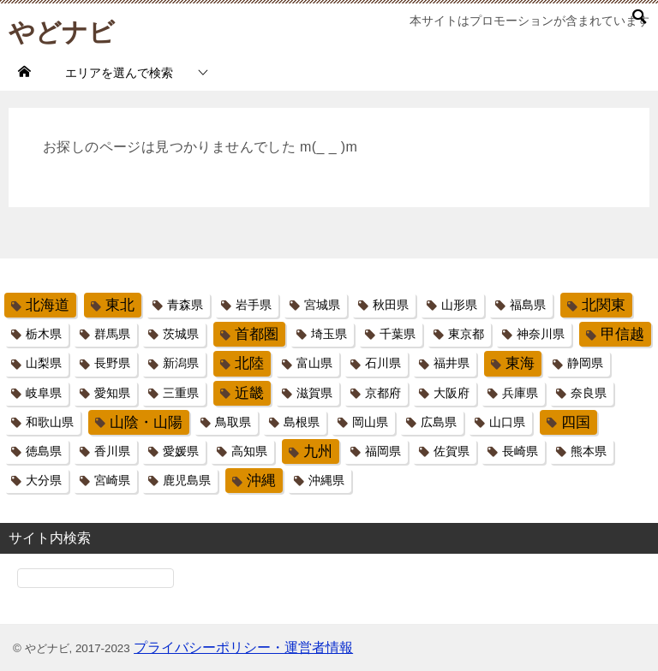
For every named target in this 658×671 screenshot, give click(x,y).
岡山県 (370, 422)
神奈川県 (541, 334)
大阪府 (452, 393)
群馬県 (112, 334)
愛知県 (112, 393)
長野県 (112, 363)
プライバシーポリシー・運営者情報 (243, 647)
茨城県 (181, 334)
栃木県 (44, 334)
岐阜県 (44, 393)
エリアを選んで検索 (119, 73)
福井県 (452, 363)
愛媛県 (181, 451)
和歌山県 (50, 422)
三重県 (181, 393)
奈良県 (589, 393)
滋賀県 (314, 393)
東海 (520, 363)
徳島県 (44, 451)
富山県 (314, 363)
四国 (575, 422)
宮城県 (322, 305)
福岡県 (383, 451)
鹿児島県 (187, 480)
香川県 (112, 451)
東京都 (466, 334)
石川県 (383, 363)
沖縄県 (326, 480)
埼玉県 (329, 334)
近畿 (249, 393)
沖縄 (261, 480)
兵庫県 (520, 393)
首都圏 (256, 334)
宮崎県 (112, 480)
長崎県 (520, 451)
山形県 (459, 305)
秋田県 (391, 305)
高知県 (249, 451)
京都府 (383, 393)
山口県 (507, 422)
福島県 (528, 305)
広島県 (439, 422)
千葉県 (398, 334)
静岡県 (585, 363)
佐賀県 (452, 451)
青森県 (185, 305)
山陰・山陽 (146, 422)
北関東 (603, 305)
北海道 (47, 305)
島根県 (302, 422)
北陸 (249, 363)
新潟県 (181, 363)
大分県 (44, 480)
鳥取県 (233, 422)
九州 (317, 451)
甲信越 (622, 334)
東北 (120, 305)
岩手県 (254, 305)
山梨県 (44, 363)
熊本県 (589, 451)
